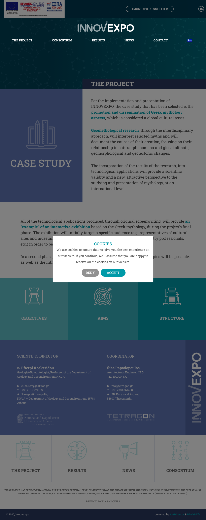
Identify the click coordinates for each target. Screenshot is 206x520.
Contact (160, 40)
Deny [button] (90, 272)
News (129, 40)
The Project (22, 40)
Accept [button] (113, 272)
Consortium (62, 40)
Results (98, 40)
